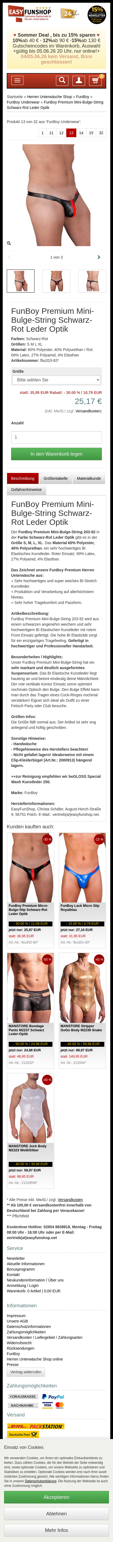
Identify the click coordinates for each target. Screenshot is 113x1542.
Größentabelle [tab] (56, 478)
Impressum (16, 1316)
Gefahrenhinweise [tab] (26, 489)
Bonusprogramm (21, 1269)
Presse (13, 1364)
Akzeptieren (56, 1497)
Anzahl (17, 423)
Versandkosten (88, 411)
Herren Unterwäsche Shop (49, 97)
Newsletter (16, 1258)
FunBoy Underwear (23, 102)
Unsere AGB (17, 1321)
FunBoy (82, 97)
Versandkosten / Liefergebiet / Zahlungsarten (45, 1337)
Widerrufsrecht (19, 1343)
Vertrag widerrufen (25, 1372)
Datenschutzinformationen (29, 1326)
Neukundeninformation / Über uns (35, 1280)
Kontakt (13, 1275)
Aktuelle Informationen (26, 1264)
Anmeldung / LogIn (23, 1285)
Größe (18, 371)
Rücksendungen (20, 1348)
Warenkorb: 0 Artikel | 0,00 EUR (34, 1291)
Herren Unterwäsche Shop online (35, 1359)
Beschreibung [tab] (22, 478)
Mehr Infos (56, 1530)
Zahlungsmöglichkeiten (26, 1332)
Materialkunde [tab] (89, 478)
